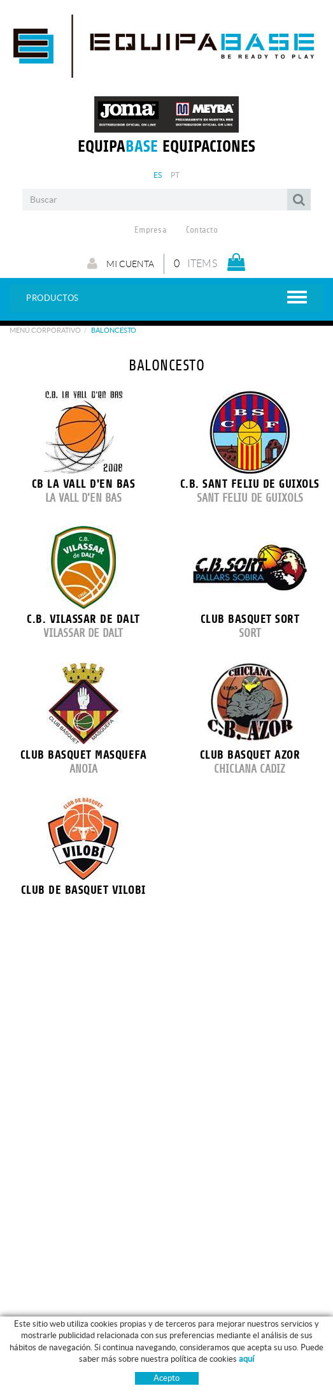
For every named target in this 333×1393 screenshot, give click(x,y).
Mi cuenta (120, 263)
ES (157, 175)
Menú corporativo (45, 330)
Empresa (150, 230)
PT (175, 175)
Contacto (202, 230)
